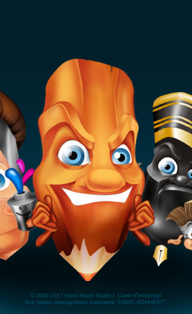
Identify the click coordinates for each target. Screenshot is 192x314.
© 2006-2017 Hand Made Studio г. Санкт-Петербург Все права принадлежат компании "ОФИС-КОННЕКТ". (96, 298)
